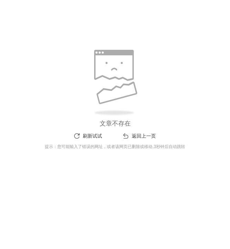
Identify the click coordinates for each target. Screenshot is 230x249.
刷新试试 (92, 136)
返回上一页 (144, 136)
